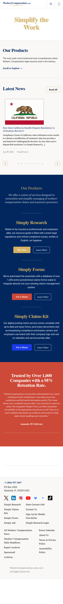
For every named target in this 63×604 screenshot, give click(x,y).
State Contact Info (35, 504)
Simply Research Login (37, 522)
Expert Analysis (12, 547)
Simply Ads (10, 522)
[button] (18, 163)
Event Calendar (47, 530)
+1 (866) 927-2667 (13, 482)
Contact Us (31, 509)
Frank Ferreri (22, 151)
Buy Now (21, 249)
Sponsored (9, 552)
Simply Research (12, 504)
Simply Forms (11, 517)
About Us (44, 535)
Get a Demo (22, 296)
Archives (8, 557)
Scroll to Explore (11, 68)
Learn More (41, 250)
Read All (53, 89)
